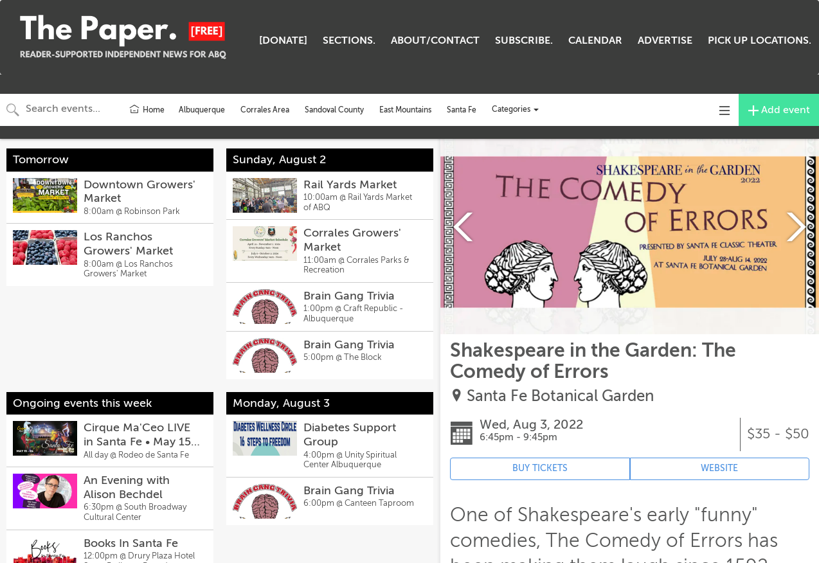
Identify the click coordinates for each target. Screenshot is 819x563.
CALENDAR (595, 40)
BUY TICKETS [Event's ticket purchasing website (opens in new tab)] (540, 468)
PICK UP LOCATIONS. (759, 40)
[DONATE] (283, 40)
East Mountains (405, 109)
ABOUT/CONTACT (435, 40)
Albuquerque (202, 109)
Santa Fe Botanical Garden (560, 396)
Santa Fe (461, 109)
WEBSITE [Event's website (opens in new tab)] (719, 468)
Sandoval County (334, 109)
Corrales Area (264, 109)
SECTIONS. (349, 40)
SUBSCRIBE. (524, 40)
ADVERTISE (665, 40)
